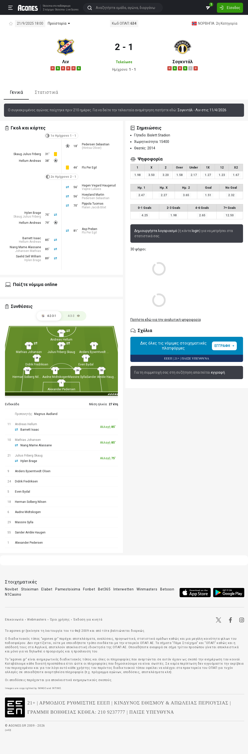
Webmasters (36, 619)
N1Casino (13, 594)
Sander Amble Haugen (102, 377)
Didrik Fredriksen (36, 364)
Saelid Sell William (28, 256)
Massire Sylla (77, 377)
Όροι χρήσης (60, 619)
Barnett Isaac (31, 238)
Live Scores (70, 9)
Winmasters (147, 589)
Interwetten (123, 589)
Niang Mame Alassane (25, 247)
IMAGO (42, 688)
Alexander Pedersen (61, 389)
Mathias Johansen (29, 352)
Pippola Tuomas (92, 203)
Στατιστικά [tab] (46, 92)
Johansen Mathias (28, 251)
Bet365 (104, 589)
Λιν (65, 61)
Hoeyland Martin (93, 194)
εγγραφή (218, 372)
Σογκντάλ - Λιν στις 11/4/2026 (202, 110)
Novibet (11, 589)
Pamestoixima (67, 589)
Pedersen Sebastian (95, 144)
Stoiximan (30, 589)
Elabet (46, 589)
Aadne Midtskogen (55, 377)
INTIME (56, 688)
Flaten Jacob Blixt (94, 207)
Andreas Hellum (61, 339)
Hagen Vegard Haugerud (99, 185)
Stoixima (46, 5)
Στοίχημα (46, 9)
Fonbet (89, 589)
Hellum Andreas (30, 161)
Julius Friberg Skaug (61, 352)
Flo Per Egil (89, 167)
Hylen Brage (32, 213)
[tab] (73, 316)
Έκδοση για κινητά (87, 619)
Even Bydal (86, 364)
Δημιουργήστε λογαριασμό (155, 231)
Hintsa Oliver (91, 148)
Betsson (167, 589)
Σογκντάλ (182, 61)
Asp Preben (89, 229)
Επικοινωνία (14, 619)
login (195, 231)
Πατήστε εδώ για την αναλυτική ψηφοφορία (165, 320)
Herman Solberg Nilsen (28, 377)
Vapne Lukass (91, 189)
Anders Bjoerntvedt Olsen (97, 352)
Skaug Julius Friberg (27, 154)
